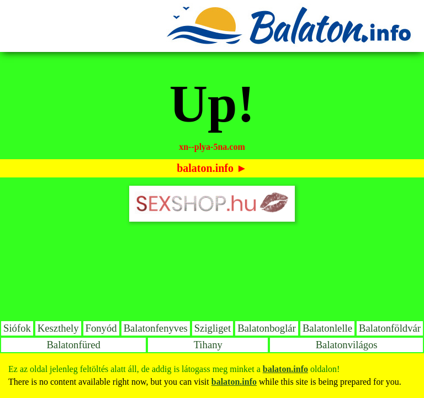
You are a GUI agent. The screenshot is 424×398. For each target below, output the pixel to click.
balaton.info (205, 168)
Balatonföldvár (390, 328)
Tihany (208, 344)
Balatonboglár (266, 328)
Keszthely (58, 328)
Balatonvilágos (347, 344)
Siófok (17, 328)
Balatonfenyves (156, 328)
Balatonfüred (73, 344)
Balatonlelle (327, 328)
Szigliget (212, 328)
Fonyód (101, 328)
